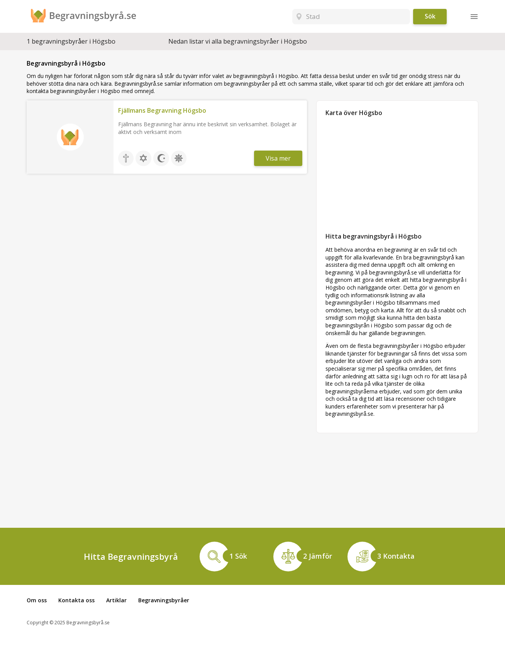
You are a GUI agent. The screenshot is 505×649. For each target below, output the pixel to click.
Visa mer (278, 158)
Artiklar (116, 600)
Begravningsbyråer (163, 600)
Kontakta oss (76, 600)
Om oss (37, 600)
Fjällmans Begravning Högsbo (162, 110)
